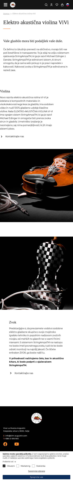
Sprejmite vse (36, 477)
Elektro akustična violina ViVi (24, 14)
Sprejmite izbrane (36, 471)
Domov (6, 14)
